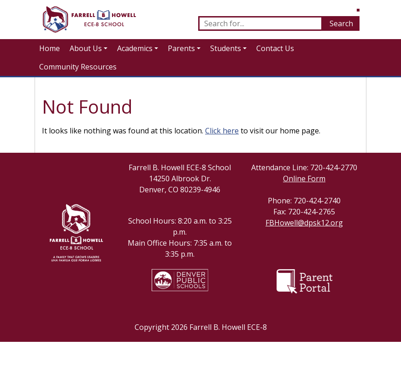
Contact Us (275, 48)
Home (49, 48)
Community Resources (78, 67)
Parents (181, 48)
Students (225, 48)
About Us (86, 48)
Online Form (304, 178)
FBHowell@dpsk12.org (304, 223)
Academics (135, 48)
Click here (222, 131)
